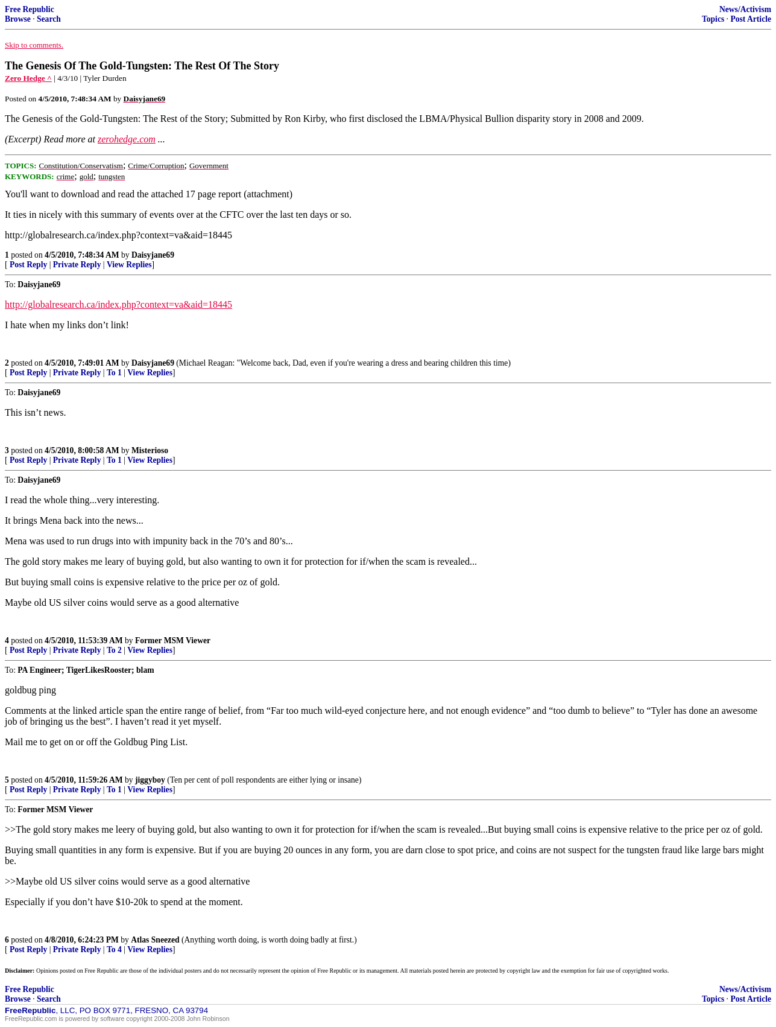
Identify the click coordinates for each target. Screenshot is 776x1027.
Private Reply (77, 264)
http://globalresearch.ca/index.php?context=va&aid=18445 (118, 304)
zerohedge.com (127, 139)
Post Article (750, 19)
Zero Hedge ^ (28, 78)
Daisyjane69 (152, 254)
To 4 (114, 949)
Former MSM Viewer (172, 640)
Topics (713, 19)
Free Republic (29, 9)
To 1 (114, 372)
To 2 (114, 650)
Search (49, 19)
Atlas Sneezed (155, 939)
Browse (18, 19)
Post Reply (28, 264)
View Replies (129, 264)
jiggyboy (150, 779)
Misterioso (149, 450)
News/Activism (745, 9)
